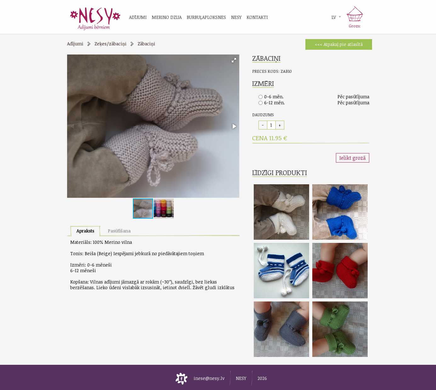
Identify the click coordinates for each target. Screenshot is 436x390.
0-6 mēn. (274, 97)
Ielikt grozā (352, 157)
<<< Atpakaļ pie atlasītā (339, 44)
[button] (234, 60)
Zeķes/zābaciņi (110, 44)
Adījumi (75, 44)
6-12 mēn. (274, 103)
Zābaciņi (146, 44)
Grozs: (355, 26)
